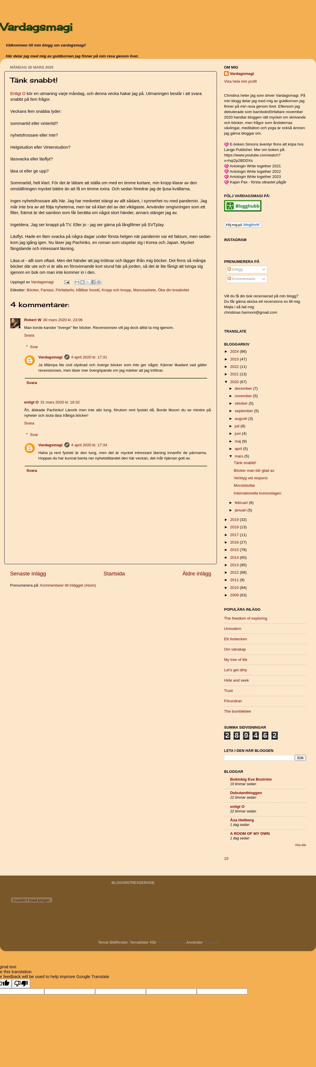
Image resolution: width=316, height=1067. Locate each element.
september (244, 411)
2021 (235, 374)
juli (237, 426)
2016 (235, 542)
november (244, 396)
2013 (235, 565)
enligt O (31, 402)
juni (238, 433)
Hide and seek (236, 680)
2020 (235, 382)
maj (238, 441)
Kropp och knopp (116, 290)
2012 (235, 572)
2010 (235, 587)
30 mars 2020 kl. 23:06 (62, 320)
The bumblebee (237, 711)
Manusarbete (144, 290)
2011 (235, 580)
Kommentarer (242, 279)
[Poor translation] (21, 983)
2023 (235, 359)
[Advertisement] (53, 633)
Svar (34, 347)
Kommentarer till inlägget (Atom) (68, 585)
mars (239, 456)
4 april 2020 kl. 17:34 (89, 445)
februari (242, 502)
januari (241, 510)
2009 (235, 595)
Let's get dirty (235, 670)
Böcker (32, 290)
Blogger (210, 942)
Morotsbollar (244, 485)
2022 (235, 366)
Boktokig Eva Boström (251, 779)
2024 (235, 351)
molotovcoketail (170, 942)
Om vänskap (235, 649)
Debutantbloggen (246, 793)
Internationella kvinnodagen (257, 493)
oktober (242, 403)
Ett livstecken (235, 639)
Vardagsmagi (36, 27)
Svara (29, 335)
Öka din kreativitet (173, 290)
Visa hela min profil (240, 81)
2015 (235, 550)
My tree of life (235, 659)
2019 (235, 519)
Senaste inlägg (28, 574)
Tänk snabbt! (245, 463)
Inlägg (235, 269)
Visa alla (300, 845)
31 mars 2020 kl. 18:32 (60, 402)
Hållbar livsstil (88, 290)
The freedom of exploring (245, 618)
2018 (235, 527)
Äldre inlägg (196, 574)
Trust (228, 690)
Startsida (114, 574)
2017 (235, 535)
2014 (235, 557)
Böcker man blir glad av (254, 470)
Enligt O (18, 93)
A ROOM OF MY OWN (250, 833)
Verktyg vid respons (251, 478)
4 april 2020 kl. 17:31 (89, 357)
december (244, 388)
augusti (241, 418)
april (239, 449)
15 (226, 858)
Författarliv (65, 290)
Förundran (233, 701)
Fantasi (47, 290)
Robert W (32, 320)
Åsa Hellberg (242, 820)
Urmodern (232, 628)
